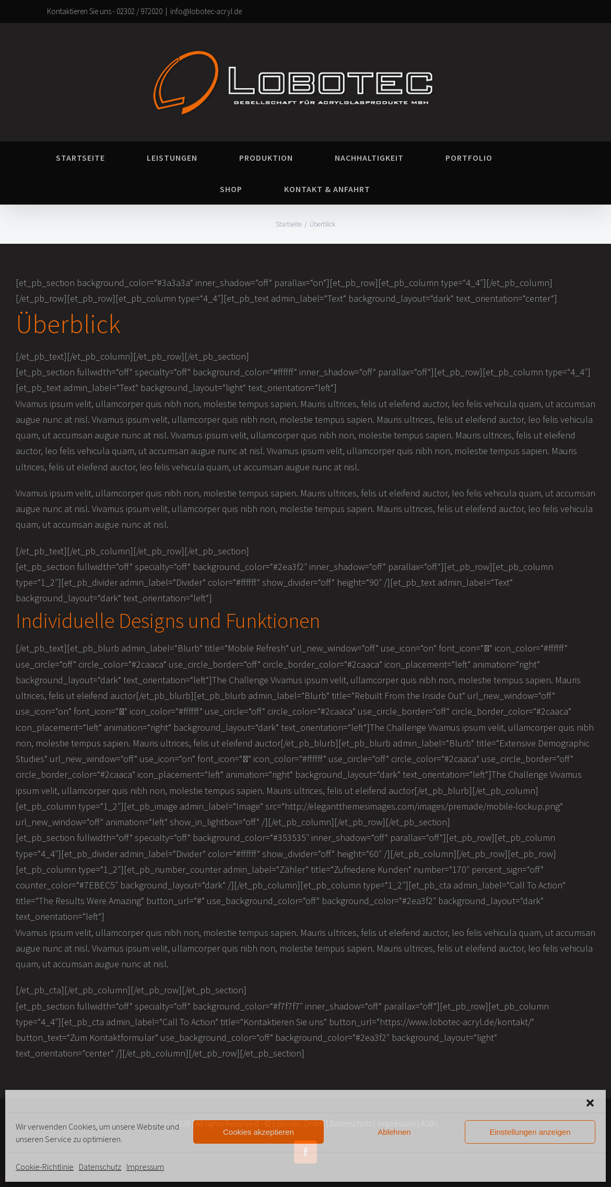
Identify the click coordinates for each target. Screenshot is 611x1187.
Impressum (145, 1166)
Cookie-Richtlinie (45, 1166)
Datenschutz (100, 1166)
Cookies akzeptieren (258, 1131)
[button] (590, 1103)
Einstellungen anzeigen (529, 1131)
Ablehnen (394, 1131)
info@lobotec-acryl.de (206, 11)
